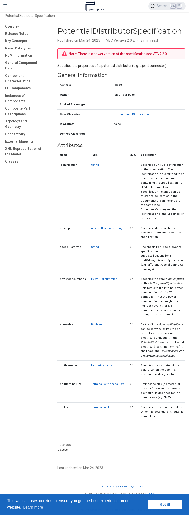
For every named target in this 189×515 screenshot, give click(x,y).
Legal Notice (136, 486)
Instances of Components (15, 98)
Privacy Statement (118, 486)
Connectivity (15, 134)
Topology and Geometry (16, 124)
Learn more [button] (33, 507)
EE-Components (18, 88)
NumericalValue (101, 365)
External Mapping (19, 141)
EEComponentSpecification (132, 114)
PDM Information (18, 55)
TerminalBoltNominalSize (107, 384)
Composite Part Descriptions (17, 111)
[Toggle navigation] (5, 6)
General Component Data (21, 65)
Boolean (96, 324)
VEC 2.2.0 (160, 54)
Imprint (104, 486)
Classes (11, 161)
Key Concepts (16, 41)
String (95, 164)
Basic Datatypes (18, 48)
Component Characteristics (17, 78)
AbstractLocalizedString (107, 228)
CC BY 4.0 (152, 493)
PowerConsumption (104, 279)
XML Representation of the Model (23, 151)
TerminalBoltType (102, 407)
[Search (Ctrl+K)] (167, 6)
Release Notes (16, 34)
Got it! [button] (165, 504)
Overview (12, 26)
